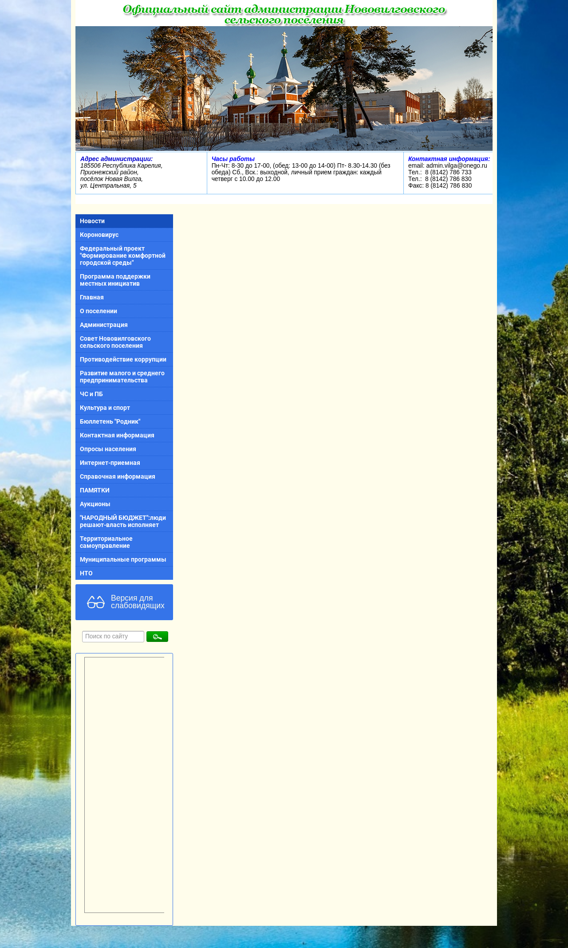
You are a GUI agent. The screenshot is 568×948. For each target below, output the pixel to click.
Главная (92, 297)
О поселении (98, 311)
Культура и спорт (105, 407)
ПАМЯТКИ (95, 490)
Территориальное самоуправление (106, 542)
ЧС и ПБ (91, 393)
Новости (92, 220)
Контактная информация (117, 435)
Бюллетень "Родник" (110, 421)
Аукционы (95, 503)
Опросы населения (108, 448)
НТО (86, 573)
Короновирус (99, 234)
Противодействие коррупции (123, 359)
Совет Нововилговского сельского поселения (115, 342)
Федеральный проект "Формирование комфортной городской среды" (123, 255)
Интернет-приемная (110, 462)
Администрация (104, 324)
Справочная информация (117, 476)
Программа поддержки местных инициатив (115, 280)
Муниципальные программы (123, 559)
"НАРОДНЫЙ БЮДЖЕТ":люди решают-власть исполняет (123, 521)
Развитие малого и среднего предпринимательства (122, 377)
